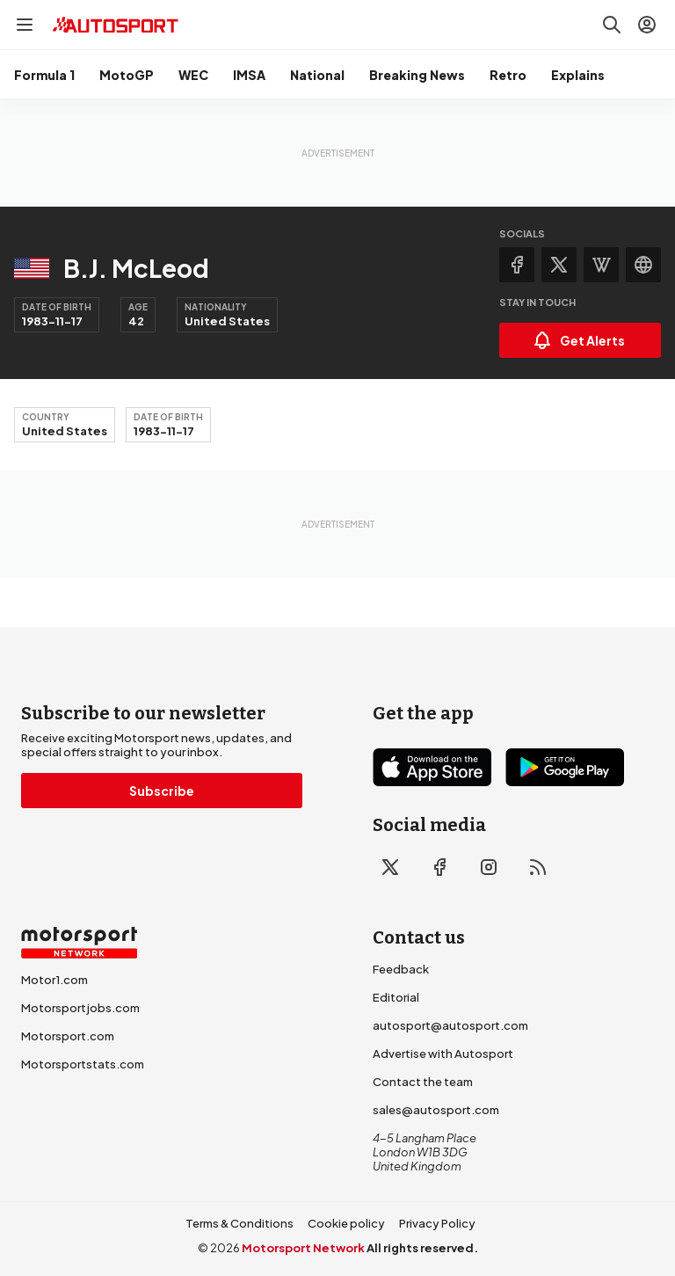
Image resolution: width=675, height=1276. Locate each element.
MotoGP (126, 75)
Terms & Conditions (239, 1223)
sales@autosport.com (436, 1110)
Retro (508, 75)
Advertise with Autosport (443, 1053)
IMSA (249, 75)
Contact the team (423, 1082)
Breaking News (417, 75)
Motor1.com (54, 980)
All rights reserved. (422, 1248)
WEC (193, 75)
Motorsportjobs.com (80, 1008)
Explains (578, 75)
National (317, 75)
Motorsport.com (67, 1036)
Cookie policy (346, 1223)
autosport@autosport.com (450, 1025)
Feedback (401, 969)
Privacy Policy (437, 1223)
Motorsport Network (303, 1248)
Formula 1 (44, 75)
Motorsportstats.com (82, 1064)
